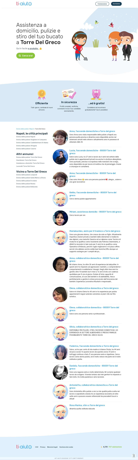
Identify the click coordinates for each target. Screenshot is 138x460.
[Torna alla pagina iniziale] (24, 3)
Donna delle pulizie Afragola (26, 146)
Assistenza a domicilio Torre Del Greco (30, 163)
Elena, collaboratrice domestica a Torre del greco (94, 288)
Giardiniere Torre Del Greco (26, 160)
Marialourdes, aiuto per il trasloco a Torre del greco (94, 231)
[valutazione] (111, 447)
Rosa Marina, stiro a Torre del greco (87, 405)
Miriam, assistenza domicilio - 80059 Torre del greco (95, 211)
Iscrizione (116, 4)
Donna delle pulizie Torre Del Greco (29, 157)
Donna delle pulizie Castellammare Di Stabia (32, 143)
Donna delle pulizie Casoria (26, 149)
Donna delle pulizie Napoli (25, 137)
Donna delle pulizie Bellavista (26, 187)
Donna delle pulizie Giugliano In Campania (31, 140)
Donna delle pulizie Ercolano (26, 181)
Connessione (102, 4)
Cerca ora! (26, 55)
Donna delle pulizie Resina (25, 184)
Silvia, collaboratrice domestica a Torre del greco (93, 326)
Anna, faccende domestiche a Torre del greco (92, 131)
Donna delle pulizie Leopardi (26, 175)
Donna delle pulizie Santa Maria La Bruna (31, 178)
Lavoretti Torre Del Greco (25, 166)
